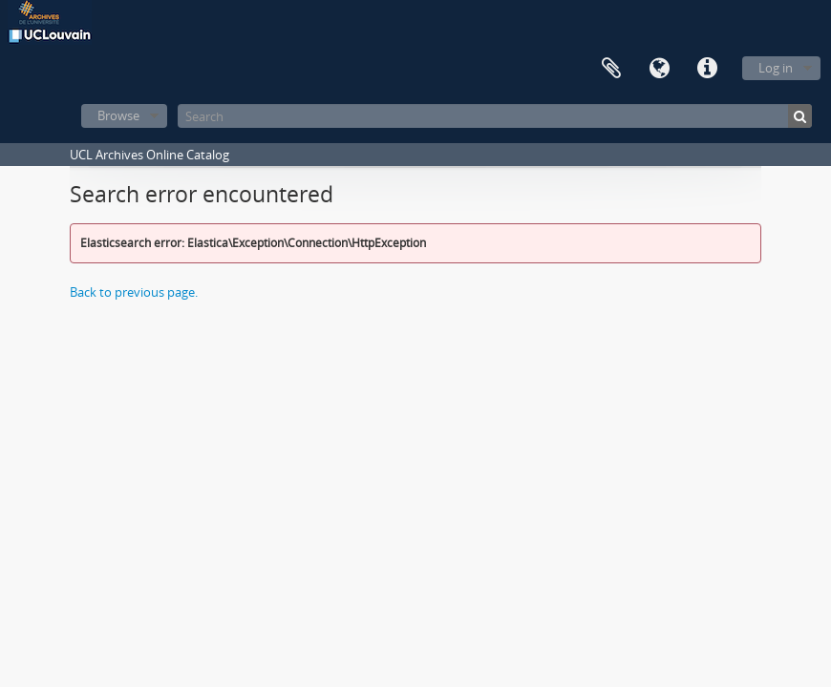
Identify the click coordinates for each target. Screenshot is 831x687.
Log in (775, 67)
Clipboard (611, 69)
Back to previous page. (134, 292)
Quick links (707, 69)
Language (659, 69)
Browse (118, 115)
